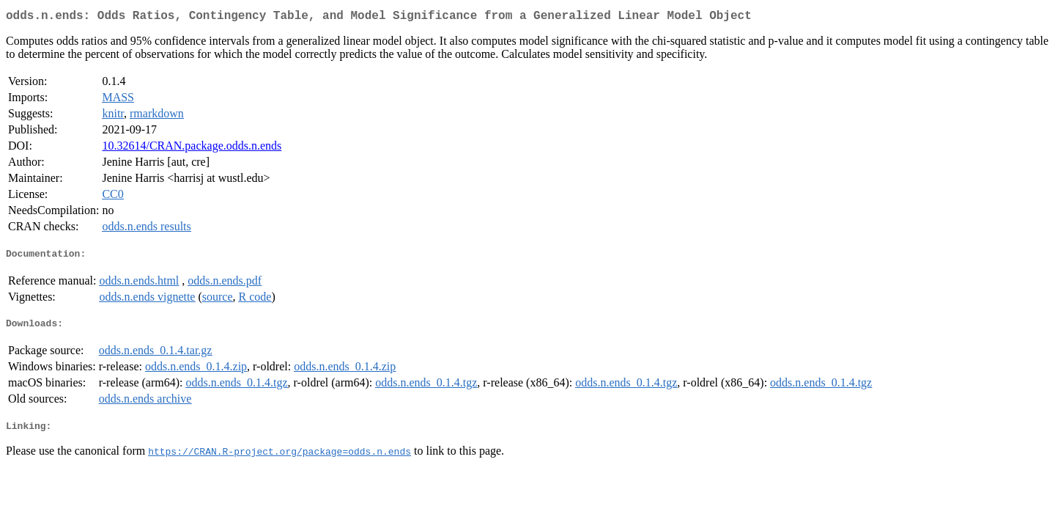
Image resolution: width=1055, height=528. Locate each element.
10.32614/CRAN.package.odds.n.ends (191, 148)
